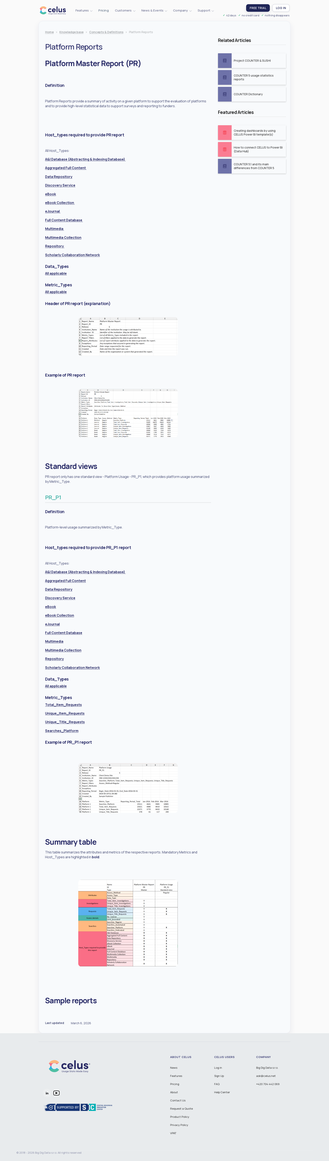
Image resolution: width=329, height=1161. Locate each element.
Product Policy (179, 1117)
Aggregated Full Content (65, 168)
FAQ (216, 1084)
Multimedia (54, 228)
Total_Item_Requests (63, 704)
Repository (54, 246)
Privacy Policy (179, 1125)
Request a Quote (181, 1108)
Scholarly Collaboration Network (72, 255)
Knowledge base (71, 32)
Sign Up (219, 1076)
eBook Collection (60, 202)
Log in (218, 1068)
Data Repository (58, 176)
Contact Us (177, 1100)
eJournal (52, 211)
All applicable (56, 273)
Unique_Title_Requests (65, 722)
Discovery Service (60, 185)
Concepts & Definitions (106, 32)
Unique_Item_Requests (65, 713)
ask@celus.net (266, 1076)
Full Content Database (64, 220)
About (174, 1092)
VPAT (173, 1133)
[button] (83, 10)
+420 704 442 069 (267, 1084)
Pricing (103, 10)
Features (176, 1076)
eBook (50, 194)
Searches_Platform (61, 730)
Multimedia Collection (63, 237)
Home (49, 32)
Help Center (222, 1092)
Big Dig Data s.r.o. (267, 1068)
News (173, 1068)
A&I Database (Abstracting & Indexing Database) (85, 159)
